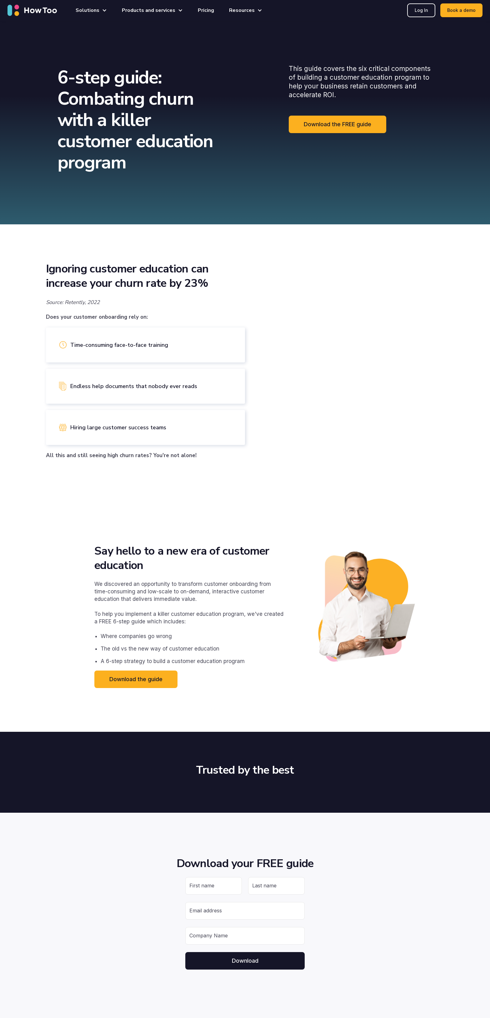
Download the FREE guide (337, 124)
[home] (32, 10)
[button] (91, 10)
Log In (421, 10)
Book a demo (461, 10)
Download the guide (135, 679)
